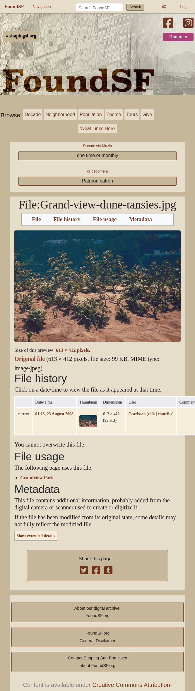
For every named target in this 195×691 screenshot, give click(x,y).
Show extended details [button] (35, 535)
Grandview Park (37, 477)
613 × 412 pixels (72, 350)
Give (147, 114)
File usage (105, 219)
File (36, 219)
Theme (114, 114)
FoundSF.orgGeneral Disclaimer (97, 637)
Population (91, 114)
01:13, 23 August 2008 (54, 413)
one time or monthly (97, 155)
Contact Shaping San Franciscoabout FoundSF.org (97, 662)
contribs (165, 413)
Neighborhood (60, 114)
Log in (185, 6)
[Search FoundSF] (99, 7)
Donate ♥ (178, 36)
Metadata (140, 219)
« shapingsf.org (21, 36)
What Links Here (97, 128)
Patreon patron (97, 180)
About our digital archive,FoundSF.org (97, 612)
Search (135, 7)
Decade (33, 114)
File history (66, 219)
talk (151, 413)
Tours (132, 114)
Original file (29, 359)
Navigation (42, 6)
